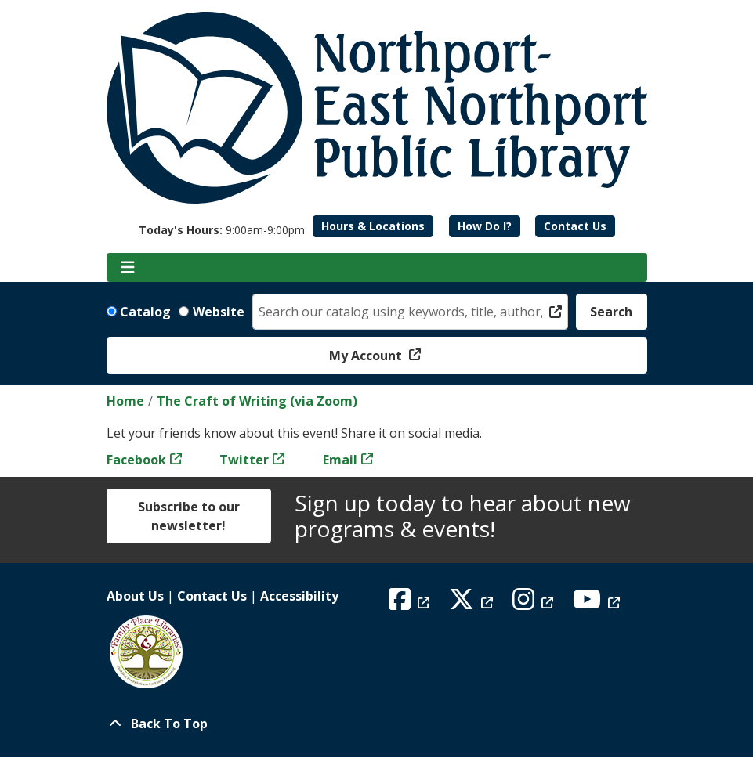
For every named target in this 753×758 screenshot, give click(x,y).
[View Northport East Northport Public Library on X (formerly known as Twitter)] (473, 603)
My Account (367, 355)
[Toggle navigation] (128, 268)
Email (340, 459)
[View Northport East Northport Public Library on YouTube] (598, 603)
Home (125, 401)
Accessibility (299, 596)
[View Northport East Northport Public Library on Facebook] (411, 603)
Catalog (145, 311)
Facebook (136, 459)
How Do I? (485, 225)
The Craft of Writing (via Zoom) (257, 401)
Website (218, 311)
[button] (222, 230)
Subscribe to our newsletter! (189, 516)
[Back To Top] (377, 723)
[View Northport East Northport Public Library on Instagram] (534, 603)
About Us (135, 596)
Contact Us (575, 225)
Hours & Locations (373, 225)
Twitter (244, 459)
